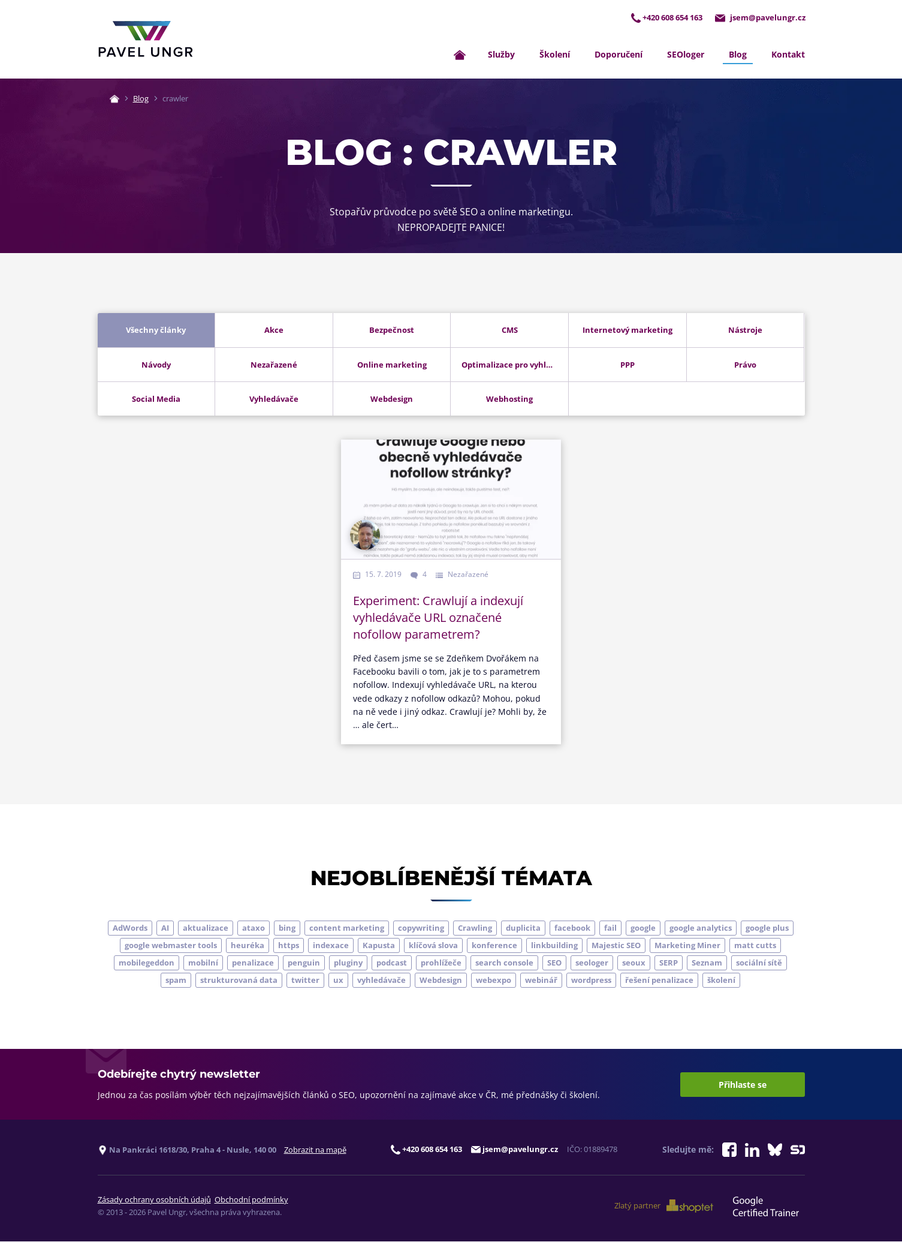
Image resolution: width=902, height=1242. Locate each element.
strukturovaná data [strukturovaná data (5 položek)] (238, 980)
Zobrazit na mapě (315, 1149)
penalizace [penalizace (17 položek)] (253, 963)
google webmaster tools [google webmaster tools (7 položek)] (171, 945)
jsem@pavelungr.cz (759, 17)
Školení (554, 55)
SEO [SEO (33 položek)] (554, 963)
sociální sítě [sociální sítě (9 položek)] (759, 963)
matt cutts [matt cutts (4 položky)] (755, 945)
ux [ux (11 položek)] (338, 980)
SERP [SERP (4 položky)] (668, 963)
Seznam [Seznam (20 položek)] (707, 963)
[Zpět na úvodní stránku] (146, 40)
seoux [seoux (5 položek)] (633, 963)
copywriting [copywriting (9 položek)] (421, 928)
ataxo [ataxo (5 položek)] (253, 928)
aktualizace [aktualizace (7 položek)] (205, 928)
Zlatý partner (665, 1206)
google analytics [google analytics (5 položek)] (700, 928)
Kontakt (788, 55)
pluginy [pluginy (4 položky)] (348, 963)
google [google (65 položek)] (643, 928)
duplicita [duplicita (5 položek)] (523, 928)
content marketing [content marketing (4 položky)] (346, 928)
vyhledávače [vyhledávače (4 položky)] (381, 980)
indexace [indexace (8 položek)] (331, 945)
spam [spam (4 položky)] (175, 980)
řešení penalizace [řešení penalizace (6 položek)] (659, 980)
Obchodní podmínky (251, 1200)
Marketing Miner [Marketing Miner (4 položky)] (687, 945)
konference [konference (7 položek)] (494, 945)
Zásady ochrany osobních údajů (154, 1200)
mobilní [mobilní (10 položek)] (203, 963)
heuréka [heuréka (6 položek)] (247, 945)
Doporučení (618, 55)
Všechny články (156, 330)
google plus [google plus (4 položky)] (767, 928)
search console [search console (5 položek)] (504, 963)
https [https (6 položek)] (288, 945)
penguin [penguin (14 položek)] (304, 963)
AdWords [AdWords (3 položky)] (130, 928)
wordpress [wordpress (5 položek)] (591, 980)
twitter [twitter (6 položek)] (305, 980)
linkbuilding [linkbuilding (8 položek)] (554, 945)
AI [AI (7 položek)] (165, 928)
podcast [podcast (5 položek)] (391, 963)
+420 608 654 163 (665, 17)
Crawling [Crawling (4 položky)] (475, 928)
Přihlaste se (743, 1084)
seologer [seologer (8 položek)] (591, 963)
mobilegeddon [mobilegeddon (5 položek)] (146, 963)
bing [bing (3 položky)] (287, 928)
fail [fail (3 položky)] (610, 928)
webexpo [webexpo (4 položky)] (493, 980)
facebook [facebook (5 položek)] (572, 928)
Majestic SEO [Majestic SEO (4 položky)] (616, 945)
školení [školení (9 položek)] (721, 980)
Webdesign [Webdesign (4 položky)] (441, 980)
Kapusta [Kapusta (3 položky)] (379, 945)
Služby (501, 55)
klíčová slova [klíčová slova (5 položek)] (433, 945)
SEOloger (685, 55)
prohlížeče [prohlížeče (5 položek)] (441, 963)
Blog (738, 55)
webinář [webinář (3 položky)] (541, 980)
